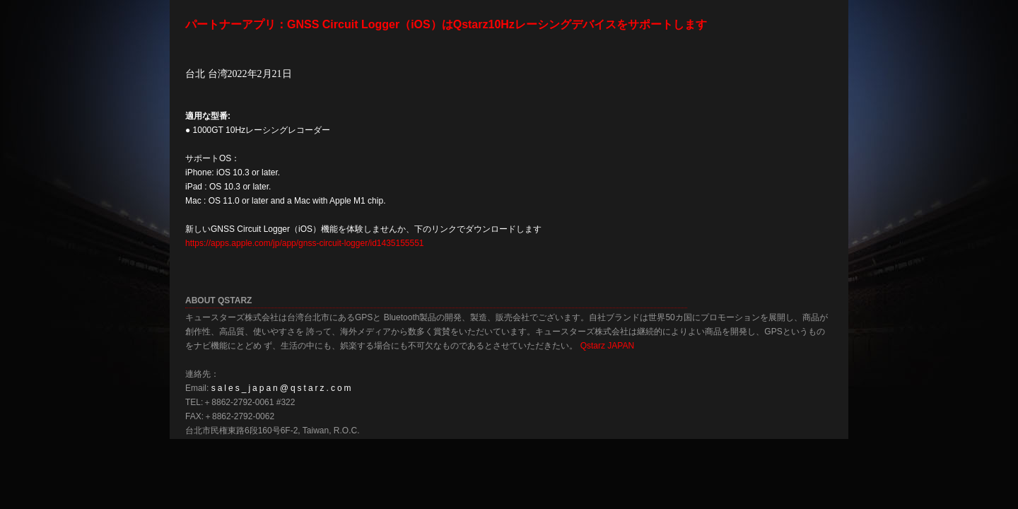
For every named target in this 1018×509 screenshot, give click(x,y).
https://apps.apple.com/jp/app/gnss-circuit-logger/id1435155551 (304, 243)
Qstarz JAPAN (607, 346)
